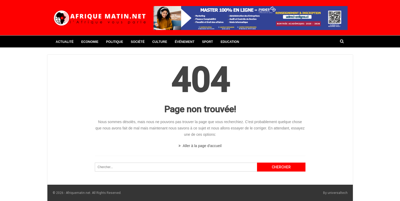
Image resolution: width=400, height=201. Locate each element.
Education (230, 42)
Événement (185, 42)
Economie (89, 42)
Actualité (65, 42)
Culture (159, 42)
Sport (207, 42)
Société (138, 42)
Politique (114, 42)
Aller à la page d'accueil (200, 146)
